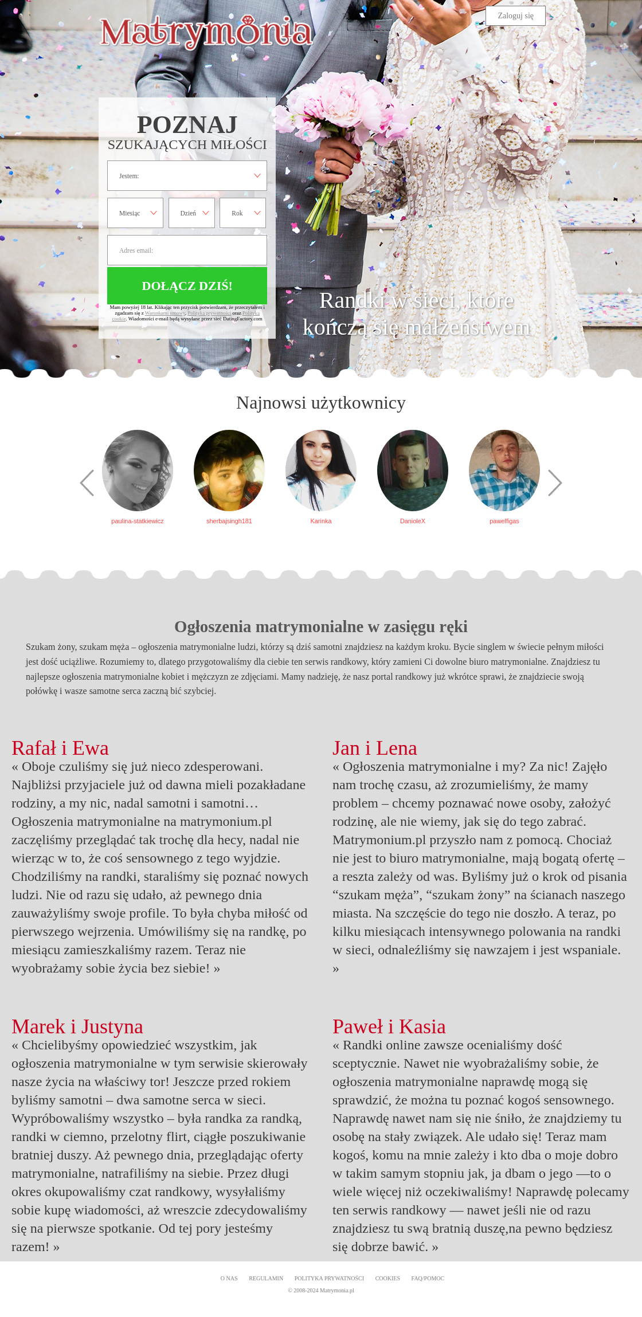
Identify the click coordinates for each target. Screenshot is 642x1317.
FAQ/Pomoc (428, 1278)
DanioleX (412, 521)
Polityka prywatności (329, 1278)
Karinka (321, 521)
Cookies (387, 1278)
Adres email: (187, 250)
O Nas (229, 1278)
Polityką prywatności (209, 313)
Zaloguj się (516, 15)
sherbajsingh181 (229, 521)
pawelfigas (504, 521)
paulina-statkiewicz (137, 521)
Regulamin (266, 1278)
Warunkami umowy (165, 313)
